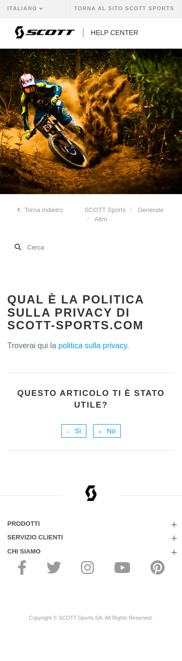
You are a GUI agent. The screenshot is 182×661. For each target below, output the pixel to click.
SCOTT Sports (105, 210)
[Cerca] (91, 247)
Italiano (23, 8)
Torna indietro (43, 210)
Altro (100, 219)
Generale (151, 210)
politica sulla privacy (92, 345)
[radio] (73, 431)
